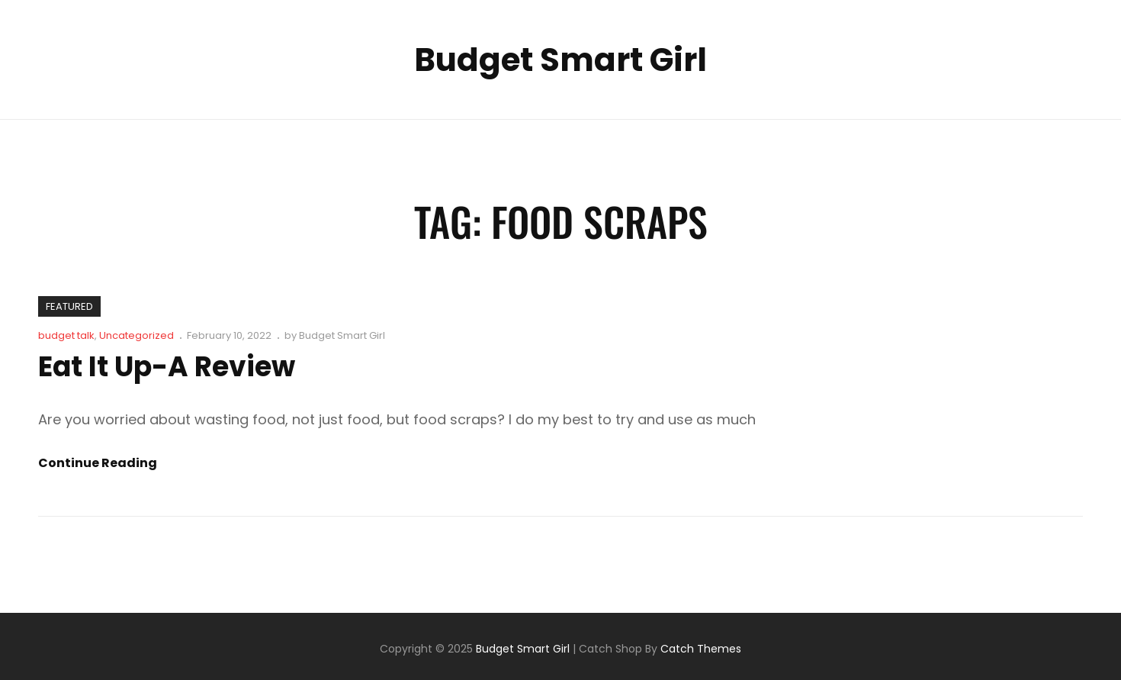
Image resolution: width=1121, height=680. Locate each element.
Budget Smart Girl (560, 59)
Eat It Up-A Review (166, 366)
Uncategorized (136, 335)
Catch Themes (700, 648)
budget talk (66, 335)
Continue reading (97, 463)
